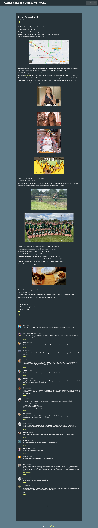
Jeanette (25, 432)
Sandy (24, 464)
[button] (19, 22)
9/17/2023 (30, 477)
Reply (24, 330)
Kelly (24, 350)
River (24, 388)
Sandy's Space (27, 472)
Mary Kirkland (27, 448)
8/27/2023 (28, 388)
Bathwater (26, 440)
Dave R (25, 360)
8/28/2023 (31, 432)
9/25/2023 (33, 485)
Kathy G (25, 370)
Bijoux (24, 342)
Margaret (25, 378)
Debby (24, 456)
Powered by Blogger (49, 526)
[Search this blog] (89, 3)
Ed (23, 398)
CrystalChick (26, 485)
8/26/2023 (27, 325)
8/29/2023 (31, 440)
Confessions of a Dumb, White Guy (25, 2)
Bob (24, 325)
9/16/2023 (29, 464)
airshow (27, 75)
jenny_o (25, 423)
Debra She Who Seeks (29, 333)
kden (24, 413)
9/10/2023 (29, 456)
